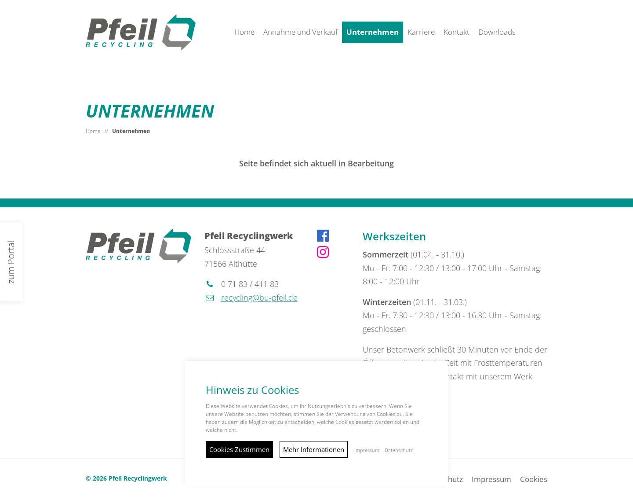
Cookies (533, 479)
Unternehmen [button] (372, 32)
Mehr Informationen (313, 449)
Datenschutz (399, 450)
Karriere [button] (421, 32)
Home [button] (244, 32)
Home (93, 131)
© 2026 (126, 478)
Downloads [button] (497, 32)
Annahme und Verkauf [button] (300, 32)
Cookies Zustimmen (239, 449)
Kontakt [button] (456, 32)
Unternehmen (131, 131)
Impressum (491, 479)
